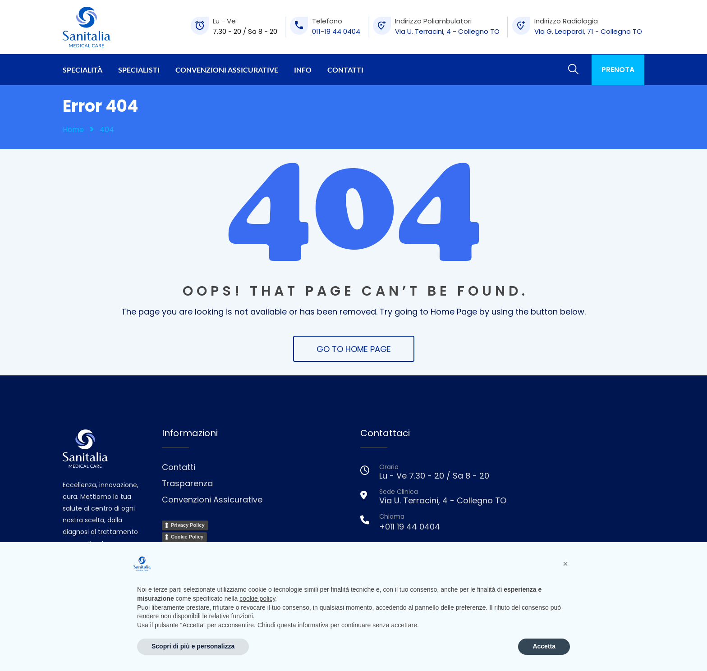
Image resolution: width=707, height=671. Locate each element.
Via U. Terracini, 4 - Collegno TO (447, 31)
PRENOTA (617, 69)
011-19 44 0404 (336, 31)
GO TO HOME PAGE (354, 349)
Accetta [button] (544, 646)
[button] (565, 564)
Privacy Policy (188, 525)
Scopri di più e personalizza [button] (193, 646)
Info (303, 69)
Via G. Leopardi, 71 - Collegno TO (588, 31)
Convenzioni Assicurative (226, 69)
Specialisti (139, 69)
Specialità (82, 69)
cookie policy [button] (257, 598)
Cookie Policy (187, 536)
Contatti (345, 69)
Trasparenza (187, 483)
